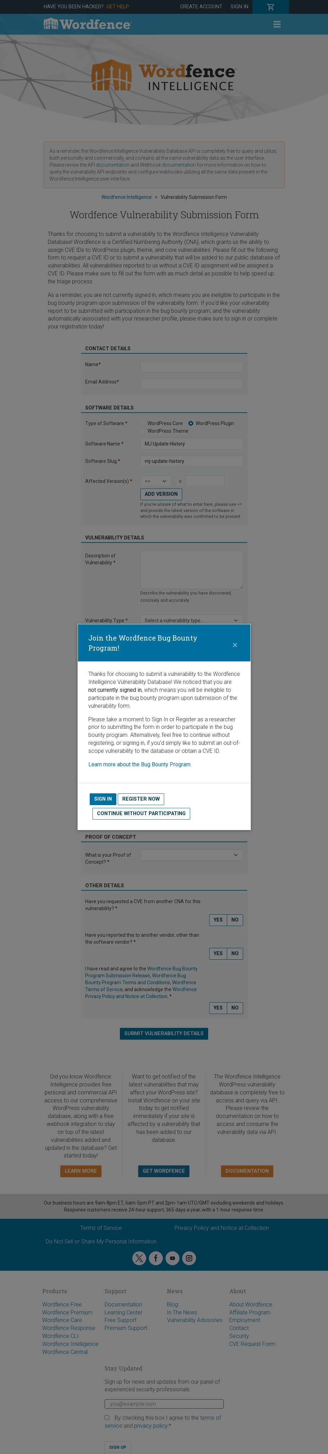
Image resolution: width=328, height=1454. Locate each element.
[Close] (235, 643)
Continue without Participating (141, 814)
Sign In (103, 799)
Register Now (141, 799)
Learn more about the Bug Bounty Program (139, 764)
